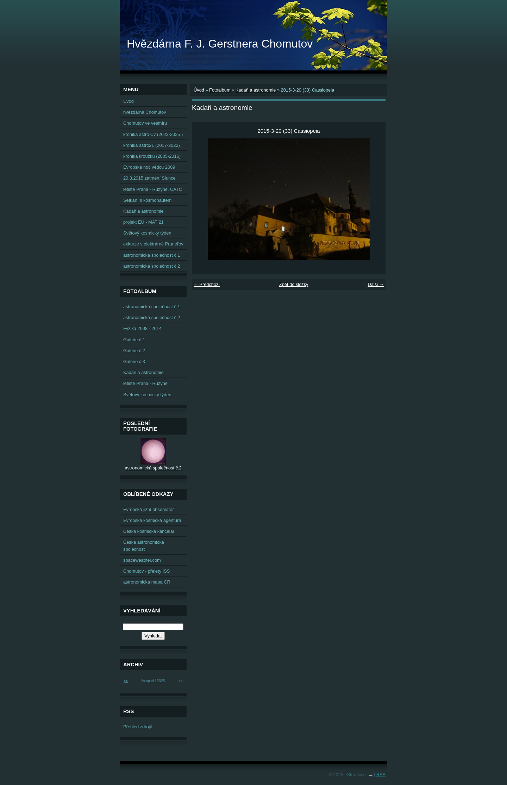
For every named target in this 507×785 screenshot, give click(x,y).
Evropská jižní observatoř (148, 509)
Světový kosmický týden (147, 233)
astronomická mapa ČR (146, 582)
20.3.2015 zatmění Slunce (149, 178)
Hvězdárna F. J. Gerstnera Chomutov (220, 43)
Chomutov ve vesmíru (145, 123)
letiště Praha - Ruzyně (145, 383)
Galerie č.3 (134, 361)
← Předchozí (207, 284)
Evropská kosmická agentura (152, 520)
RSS (381, 774)
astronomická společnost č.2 (151, 266)
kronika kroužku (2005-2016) (152, 156)
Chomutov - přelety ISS (146, 571)
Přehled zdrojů (137, 726)
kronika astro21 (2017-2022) (151, 145)
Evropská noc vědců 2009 (149, 167)
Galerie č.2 (134, 350)
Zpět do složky (293, 284)
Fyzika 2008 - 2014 (142, 328)
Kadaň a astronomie (256, 90)
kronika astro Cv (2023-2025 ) (153, 134)
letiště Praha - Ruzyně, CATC (152, 189)
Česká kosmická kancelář (148, 531)
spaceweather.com (142, 560)
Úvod (199, 90)
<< (126, 681)
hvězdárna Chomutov (144, 112)
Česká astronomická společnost (143, 546)
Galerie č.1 (134, 339)
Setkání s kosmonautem (147, 200)
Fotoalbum (219, 90)
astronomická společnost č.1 (151, 255)
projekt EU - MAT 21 (143, 222)
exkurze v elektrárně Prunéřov (153, 244)
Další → (376, 284)
